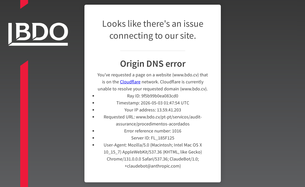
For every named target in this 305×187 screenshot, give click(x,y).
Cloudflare (130, 78)
